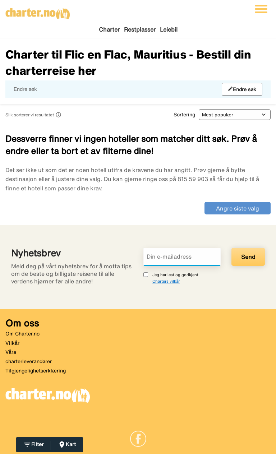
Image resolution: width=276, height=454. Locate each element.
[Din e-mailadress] (182, 257)
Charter (109, 29)
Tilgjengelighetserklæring (35, 370)
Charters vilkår (166, 281)
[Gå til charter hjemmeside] (37, 11)
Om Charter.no (22, 333)
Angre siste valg (237, 208)
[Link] (138, 438)
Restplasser (140, 29)
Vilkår (12, 343)
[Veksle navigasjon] (261, 9)
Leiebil (169, 29)
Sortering (184, 114)
